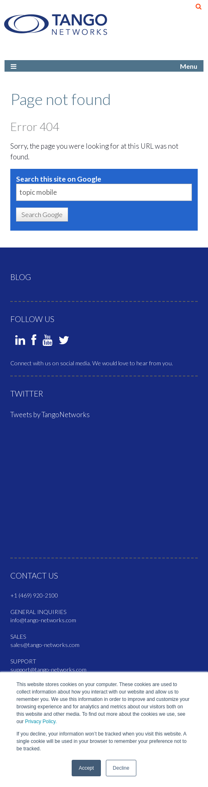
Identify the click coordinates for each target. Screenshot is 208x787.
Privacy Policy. (41, 721)
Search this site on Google (58, 179)
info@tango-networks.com (43, 620)
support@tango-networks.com (48, 669)
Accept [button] (86, 768)
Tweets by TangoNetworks (50, 414)
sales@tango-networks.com (44, 644)
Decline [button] (121, 768)
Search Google (42, 214)
